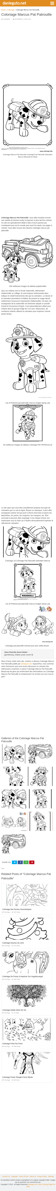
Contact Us (6, 1176)
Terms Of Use (23, 1176)
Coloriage (6, 19)
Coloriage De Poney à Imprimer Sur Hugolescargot (22, 976)
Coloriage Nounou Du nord (13, 943)
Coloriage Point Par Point (12, 1044)
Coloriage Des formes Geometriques (16, 909)
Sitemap (51, 1176)
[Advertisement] (28, 51)
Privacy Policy (42, 1176)
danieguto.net (14, 3)
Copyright (14, 1176)
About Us (33, 1176)
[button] (52, 3)
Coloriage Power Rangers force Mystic (17, 1077)
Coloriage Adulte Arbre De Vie (14, 1010)
